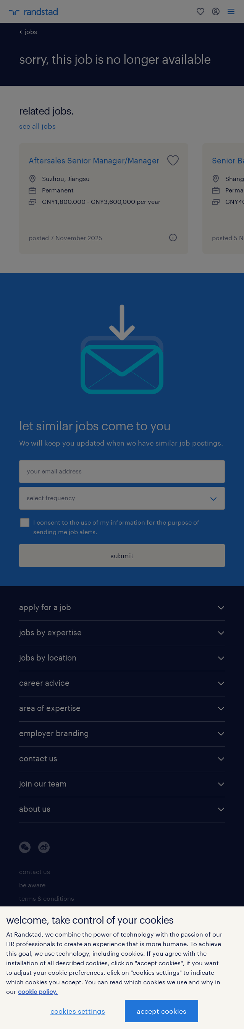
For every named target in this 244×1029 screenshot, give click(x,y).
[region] (122, 967)
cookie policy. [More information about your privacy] (38, 991)
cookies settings (77, 1011)
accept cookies (161, 1011)
